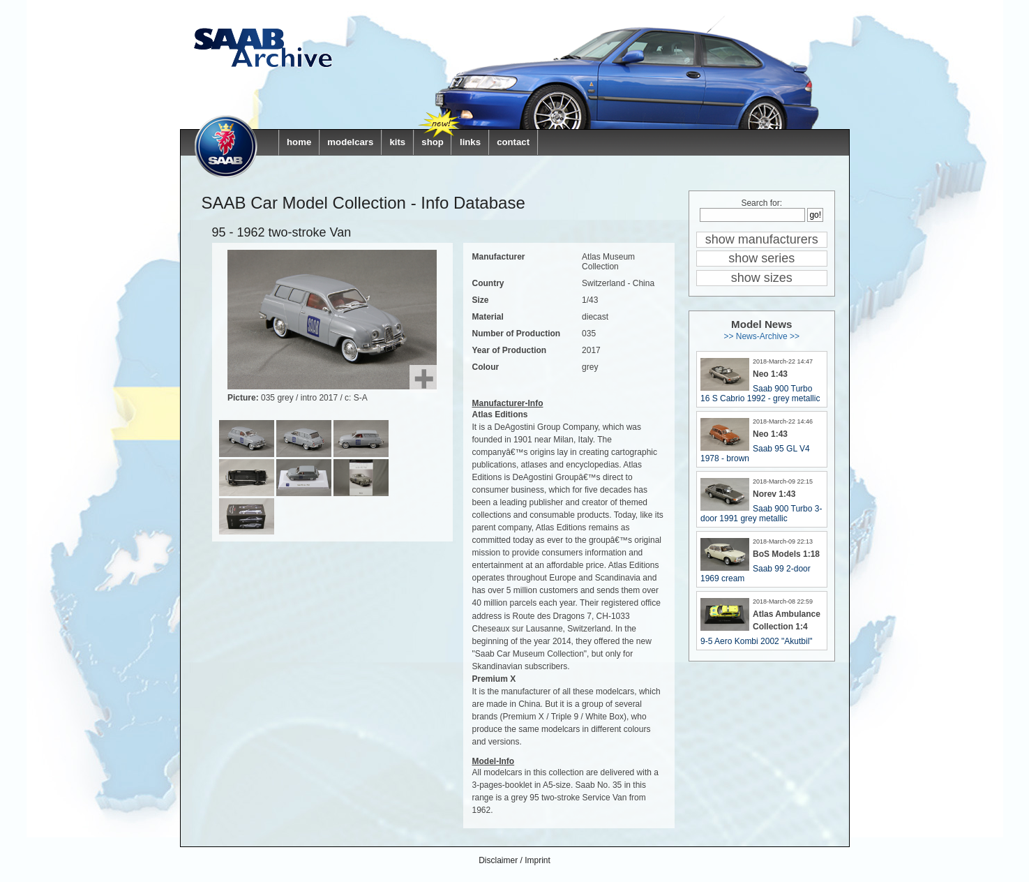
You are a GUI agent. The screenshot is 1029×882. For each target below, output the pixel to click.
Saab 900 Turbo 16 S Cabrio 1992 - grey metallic (760, 393)
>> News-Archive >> (761, 336)
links (470, 142)
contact (513, 142)
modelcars (350, 142)
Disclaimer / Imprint (514, 860)
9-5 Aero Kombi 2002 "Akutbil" (756, 641)
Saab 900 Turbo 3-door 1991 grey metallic (761, 513)
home (299, 142)
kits (397, 142)
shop (432, 142)
